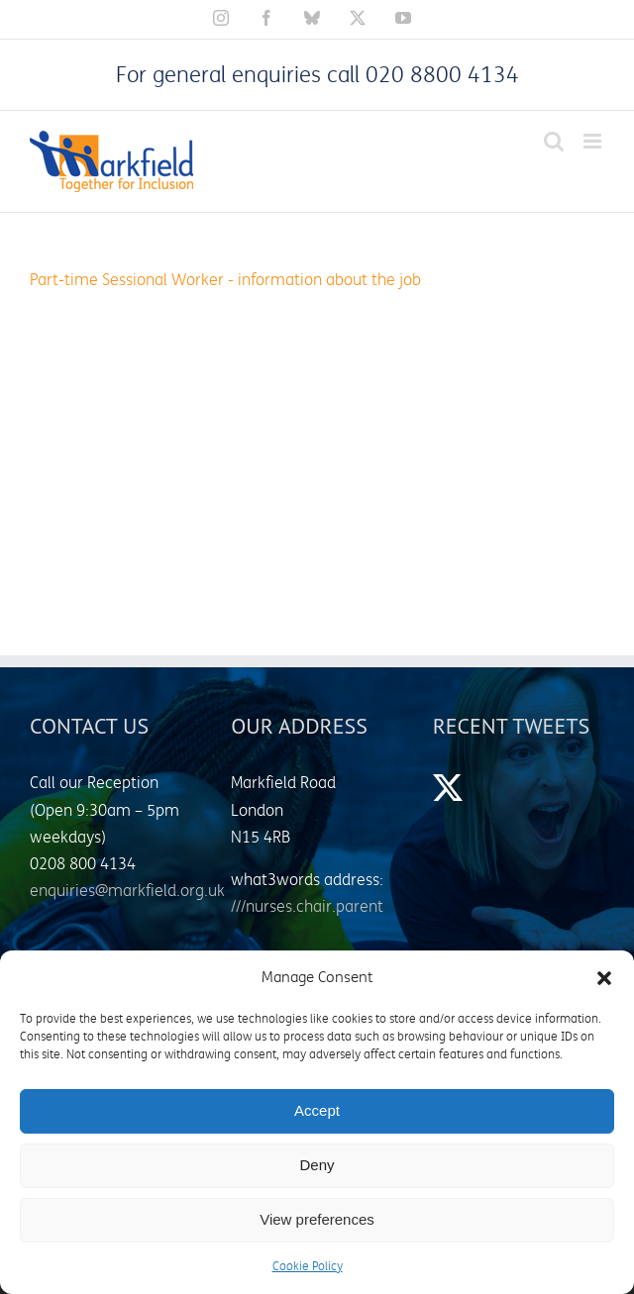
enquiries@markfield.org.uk (127, 891)
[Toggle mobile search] (554, 141)
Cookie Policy (307, 1266)
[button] (604, 978)
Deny (316, 1164)
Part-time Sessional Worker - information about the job (225, 280)
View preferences (317, 1219)
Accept (317, 1110)
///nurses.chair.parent (307, 907)
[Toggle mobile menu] (593, 141)
